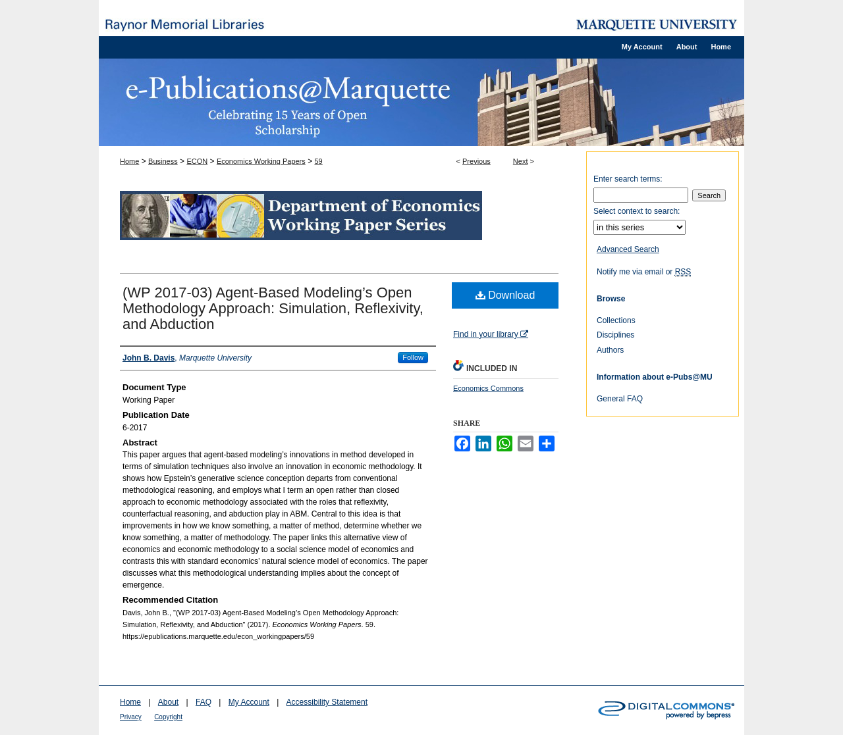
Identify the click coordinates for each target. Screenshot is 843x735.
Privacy (131, 717)
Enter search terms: (628, 179)
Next (520, 161)
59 (318, 161)
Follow (412, 357)
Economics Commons (488, 388)
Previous (476, 161)
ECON (196, 161)
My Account (249, 702)
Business (163, 161)
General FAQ (620, 398)
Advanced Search (628, 249)
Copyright (168, 717)
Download (505, 295)
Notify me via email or (644, 271)
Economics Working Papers (261, 161)
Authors (610, 350)
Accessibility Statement (326, 702)
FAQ (203, 702)
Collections (616, 320)
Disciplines (615, 335)
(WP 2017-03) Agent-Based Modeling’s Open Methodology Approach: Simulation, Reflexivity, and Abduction (272, 308)
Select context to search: (636, 211)
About (168, 702)
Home (129, 161)
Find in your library (490, 334)
